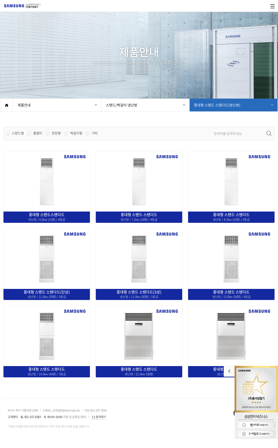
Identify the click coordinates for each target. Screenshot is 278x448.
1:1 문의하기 (99, 417)
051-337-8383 (32, 416)
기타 (95, 133)
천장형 (56, 133)
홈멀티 (37, 133)
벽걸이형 (76, 133)
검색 (269, 133)
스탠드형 (18, 133)
